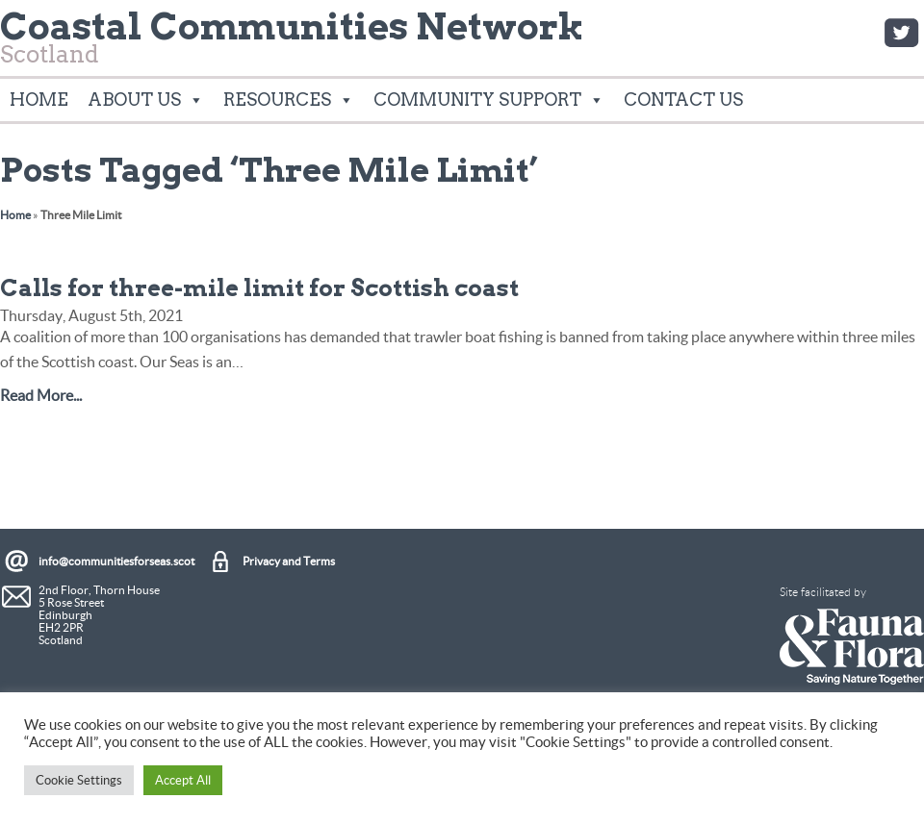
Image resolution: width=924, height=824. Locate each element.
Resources (288, 100)
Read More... (41, 395)
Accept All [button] (183, 780)
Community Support (488, 100)
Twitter (901, 32)
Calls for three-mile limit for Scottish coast (259, 288)
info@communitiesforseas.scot (116, 561)
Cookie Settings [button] (79, 780)
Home (39, 99)
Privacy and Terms (289, 561)
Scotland (292, 42)
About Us (146, 100)
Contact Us (683, 99)
